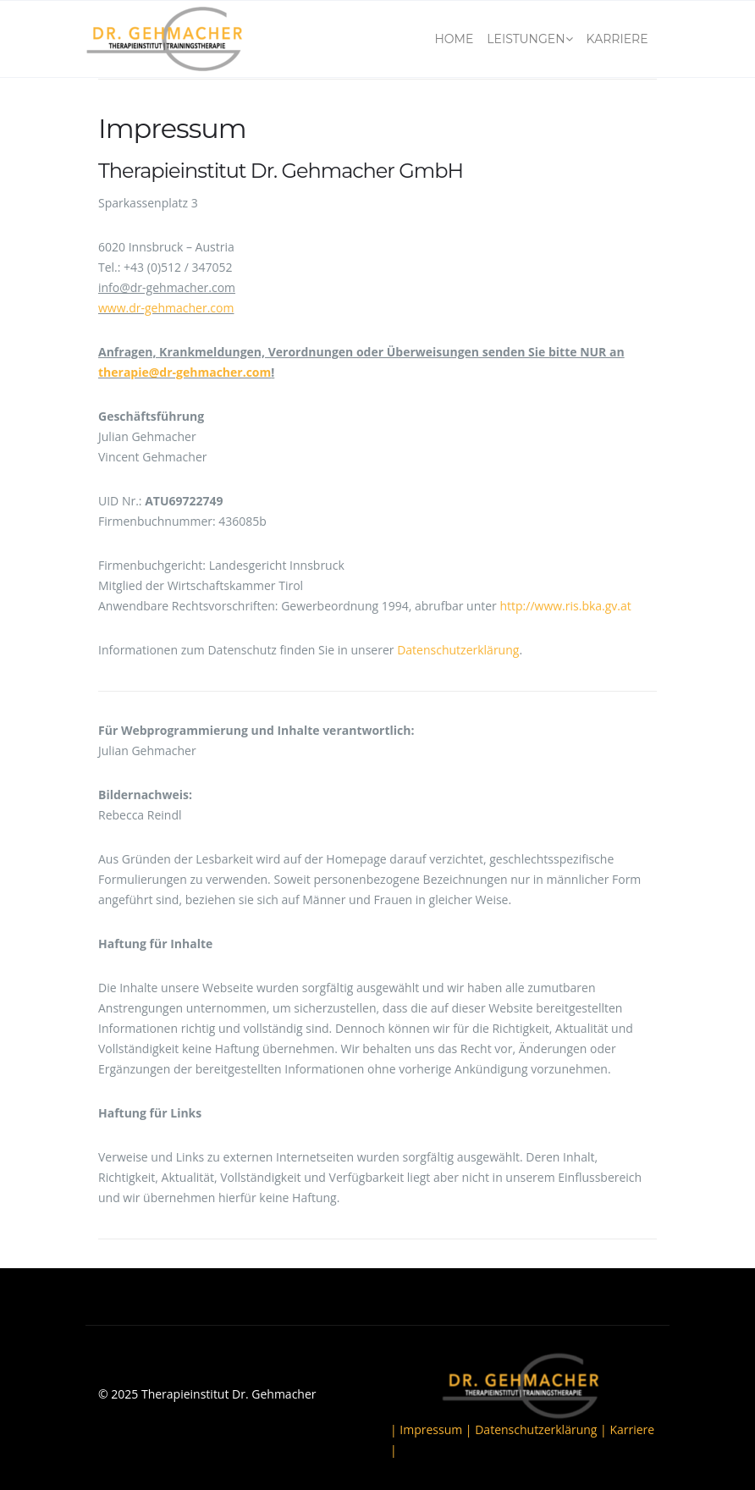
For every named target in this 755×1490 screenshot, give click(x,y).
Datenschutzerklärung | (542, 1429)
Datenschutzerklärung (458, 650)
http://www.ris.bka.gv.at (565, 606)
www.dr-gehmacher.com (166, 308)
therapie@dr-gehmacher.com (184, 372)
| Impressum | (432, 1429)
